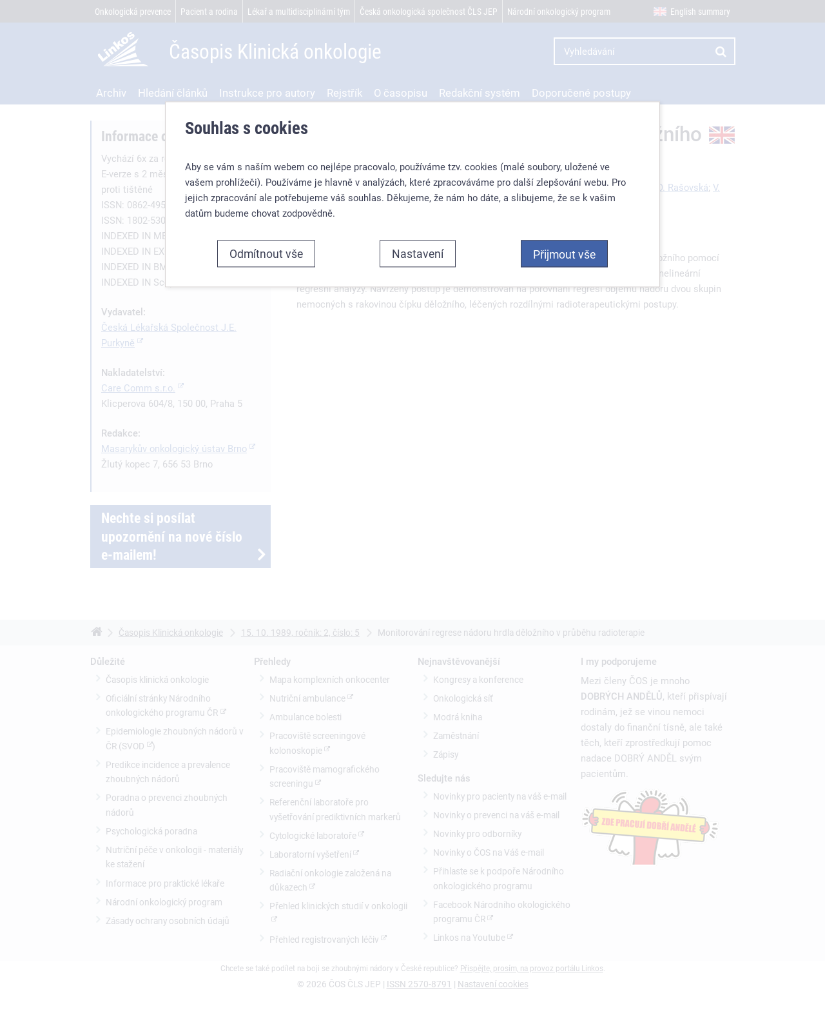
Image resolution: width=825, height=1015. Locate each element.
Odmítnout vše (266, 253)
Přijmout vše (564, 254)
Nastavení (417, 253)
